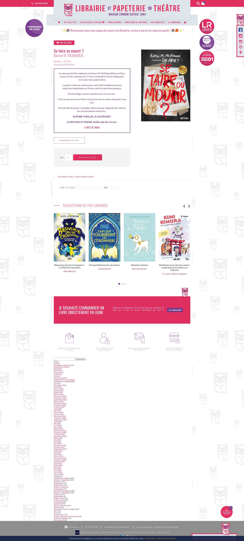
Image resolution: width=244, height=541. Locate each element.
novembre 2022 (60, 405)
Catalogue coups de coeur (64, 365)
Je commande (175, 310)
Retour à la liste (69, 140)
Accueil (57, 363)
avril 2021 (58, 425)
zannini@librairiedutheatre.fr (117, 527)
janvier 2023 (58, 401)
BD (55, 511)
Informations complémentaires (76, 177)
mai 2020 (57, 442)
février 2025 (58, 389)
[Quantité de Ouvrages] (68, 157)
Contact (57, 376)
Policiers (57, 482)
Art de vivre (58, 514)
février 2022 (58, 412)
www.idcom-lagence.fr (111, 532)
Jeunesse (57, 503)
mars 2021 (58, 427)
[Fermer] (172, 538)
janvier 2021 (58, 429)
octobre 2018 (59, 462)
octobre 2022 (59, 407)
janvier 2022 (58, 414)
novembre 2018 (60, 460)
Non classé (58, 520)
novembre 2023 (60, 398)
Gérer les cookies (162, 538)
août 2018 (58, 463)
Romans (57, 507)
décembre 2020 (60, 431)
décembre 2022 (60, 403)
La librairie (174, 22)
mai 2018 (57, 469)
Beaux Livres (59, 485)
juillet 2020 (58, 438)
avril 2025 (58, 387)
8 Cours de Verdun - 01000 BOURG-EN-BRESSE (157, 527)
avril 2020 (58, 443)
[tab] (76, 177)
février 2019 (58, 456)
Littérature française (62, 478)
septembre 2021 (60, 420)
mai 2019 (57, 452)
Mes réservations (60, 378)
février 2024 (58, 394)
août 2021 (58, 421)
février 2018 (58, 474)
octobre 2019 (59, 447)
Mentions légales (147, 532)
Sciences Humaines (61, 518)
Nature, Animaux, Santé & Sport (66, 516)
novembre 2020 (60, 432)
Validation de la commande (64, 380)
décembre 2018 (60, 458)
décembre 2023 (60, 396)
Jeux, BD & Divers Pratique (64, 509)
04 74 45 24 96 (41, 3)
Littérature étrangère (62, 491)
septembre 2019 (60, 449)
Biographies (58, 483)
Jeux (55, 513)
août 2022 (58, 409)
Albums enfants (60, 505)
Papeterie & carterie (136, 22)
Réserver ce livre (87, 157)
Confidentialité (163, 532)
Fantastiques (59, 489)
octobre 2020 (59, 434)
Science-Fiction (60, 487)
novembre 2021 (60, 418)
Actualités (70, 22)
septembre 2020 (60, 436)
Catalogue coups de (92, 22)
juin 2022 (57, 411)
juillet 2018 (58, 465)
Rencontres (114, 22)
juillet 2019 (58, 451)
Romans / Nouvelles (61, 480)
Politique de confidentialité (64, 381)
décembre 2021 (60, 416)
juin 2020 (57, 440)
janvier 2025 (58, 390)
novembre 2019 (60, 445)
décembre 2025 (60, 385)
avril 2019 (58, 454)
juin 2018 (57, 467)
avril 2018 (58, 471)
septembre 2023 (60, 400)
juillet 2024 (58, 392)
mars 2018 (58, 473)
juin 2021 (57, 423)
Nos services (158, 22)
